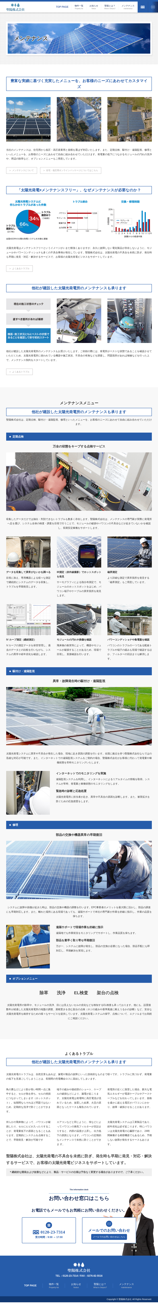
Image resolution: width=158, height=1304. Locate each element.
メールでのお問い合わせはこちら (109, 1238)
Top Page (62, 7)
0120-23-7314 (49, 1234)
